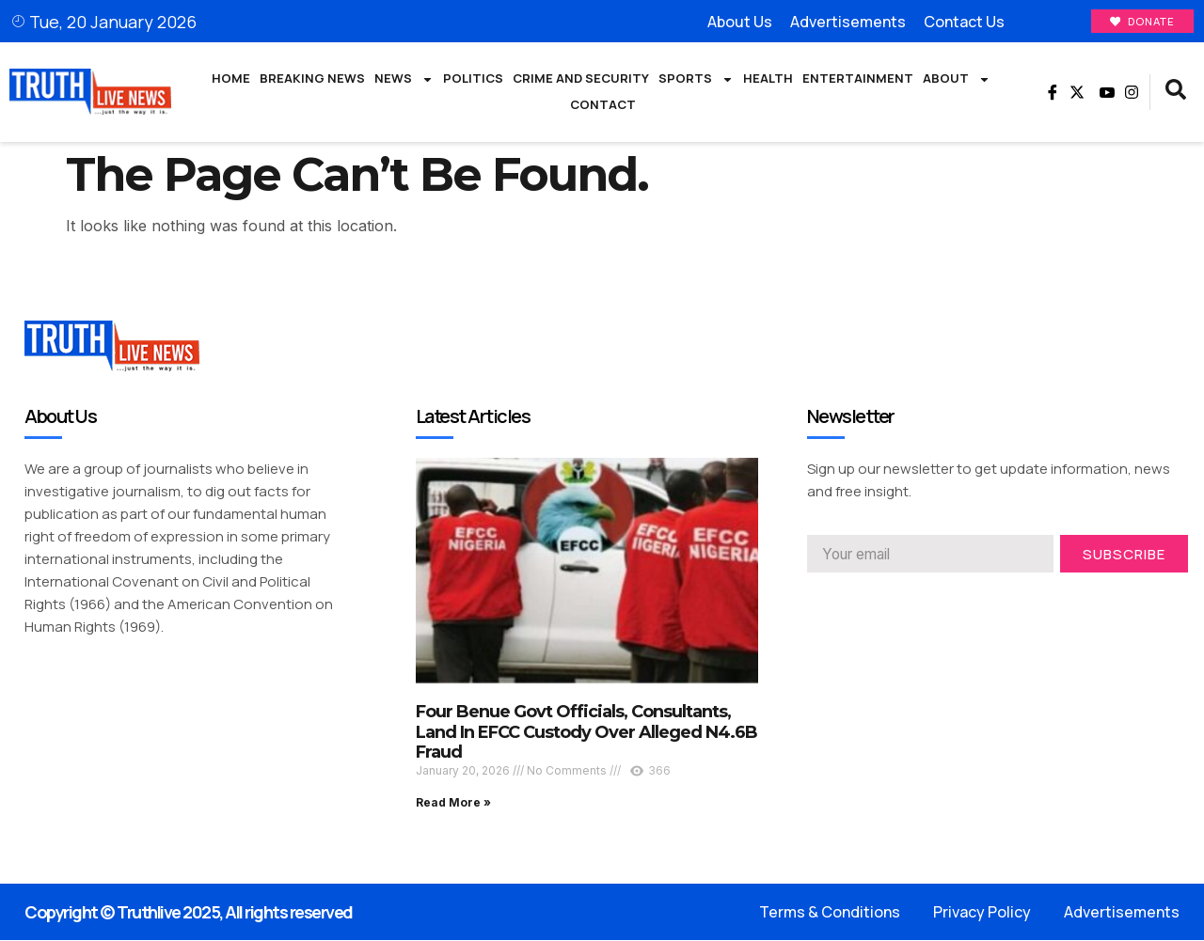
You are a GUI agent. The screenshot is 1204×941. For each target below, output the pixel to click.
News (404, 80)
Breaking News (312, 79)
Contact (603, 105)
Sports (696, 80)
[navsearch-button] (1175, 93)
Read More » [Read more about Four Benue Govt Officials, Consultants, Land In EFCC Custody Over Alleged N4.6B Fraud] (453, 803)
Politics (473, 79)
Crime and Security (581, 79)
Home (231, 79)
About (956, 80)
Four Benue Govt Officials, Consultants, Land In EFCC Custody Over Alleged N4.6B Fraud (586, 732)
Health (768, 79)
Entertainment (857, 79)
